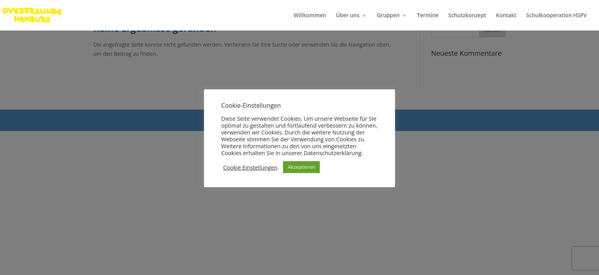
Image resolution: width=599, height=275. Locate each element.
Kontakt (506, 16)
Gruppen (388, 16)
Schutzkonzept (467, 16)
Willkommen (310, 16)
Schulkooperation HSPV (556, 16)
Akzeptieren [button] (301, 166)
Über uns (347, 16)
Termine (428, 16)
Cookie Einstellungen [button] (250, 167)
